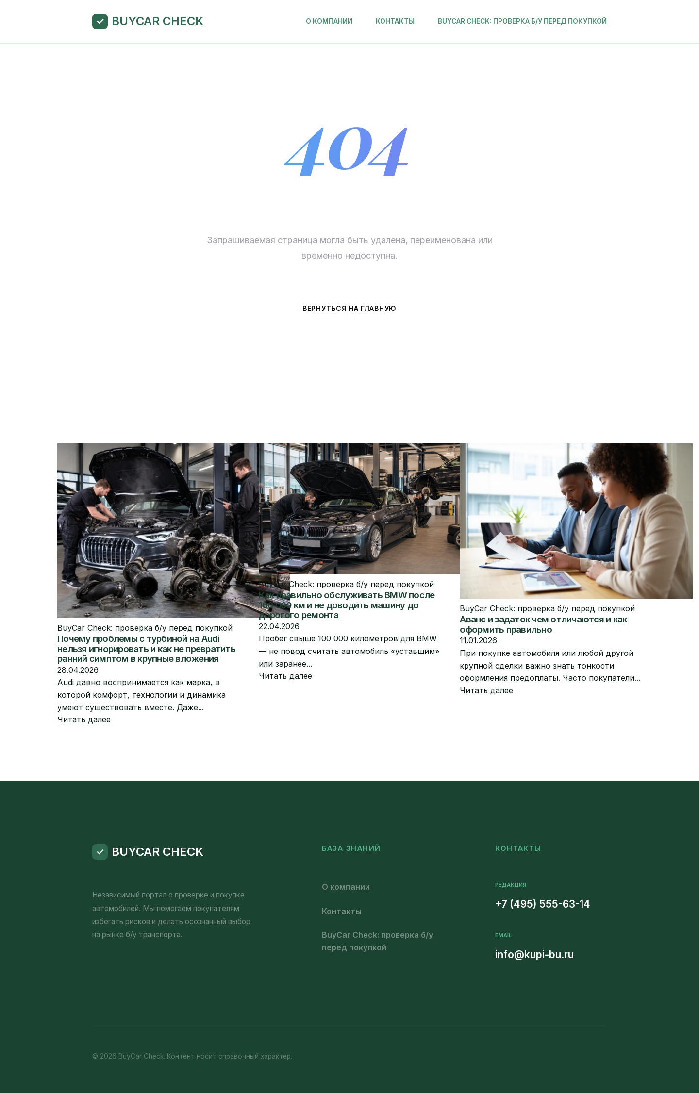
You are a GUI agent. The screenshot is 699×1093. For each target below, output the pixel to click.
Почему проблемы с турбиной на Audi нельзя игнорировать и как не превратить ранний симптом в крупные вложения (146, 648)
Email (503, 935)
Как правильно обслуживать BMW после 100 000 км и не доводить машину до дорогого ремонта (347, 604)
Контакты (395, 21)
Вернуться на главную (349, 308)
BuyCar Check (157, 21)
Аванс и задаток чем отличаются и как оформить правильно (543, 624)
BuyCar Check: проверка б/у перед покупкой (522, 21)
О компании (329, 21)
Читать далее (84, 719)
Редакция (510, 884)
